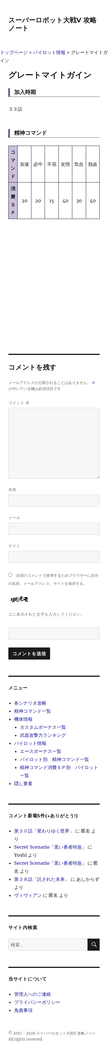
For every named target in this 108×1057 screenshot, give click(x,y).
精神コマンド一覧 (32, 711)
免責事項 (23, 1010)
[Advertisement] (54, 281)
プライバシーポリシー (37, 1002)
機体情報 (23, 719)
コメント (19, 402)
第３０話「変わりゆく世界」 (44, 831)
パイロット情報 (30, 743)
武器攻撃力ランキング (43, 735)
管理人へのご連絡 (32, 994)
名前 (12, 489)
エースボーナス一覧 (40, 751)
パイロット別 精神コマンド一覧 (54, 759)
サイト (14, 545)
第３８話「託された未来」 (41, 879)
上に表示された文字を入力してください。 (46, 614)
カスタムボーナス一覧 (43, 727)
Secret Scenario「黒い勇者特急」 (50, 847)
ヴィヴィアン (28, 895)
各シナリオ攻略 (30, 703)
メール (14, 517)
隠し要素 (23, 783)
